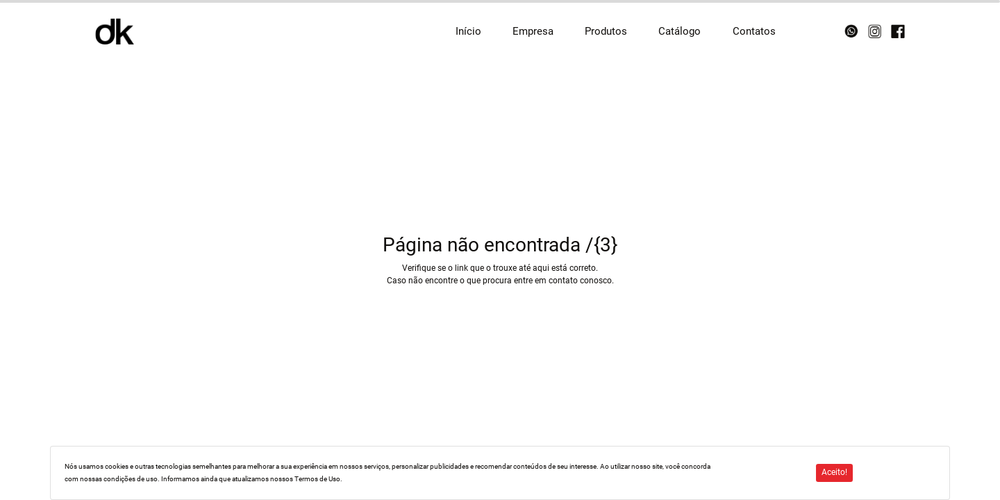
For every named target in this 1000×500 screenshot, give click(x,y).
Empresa (532, 31)
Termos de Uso (317, 479)
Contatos (754, 31)
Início (468, 31)
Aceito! (834, 472)
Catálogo (679, 31)
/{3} (601, 244)
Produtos (606, 31)
